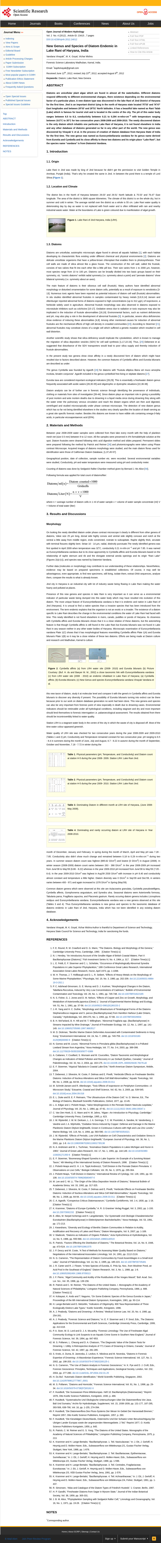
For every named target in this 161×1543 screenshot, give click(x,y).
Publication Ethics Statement (19, 79)
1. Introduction (57, 151)
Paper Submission (14, 62)
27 (147, 374)
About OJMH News (14, 83)
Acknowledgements (13, 140)
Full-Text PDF (136, 36)
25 (141, 342)
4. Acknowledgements (62, 920)
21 (158, 324)
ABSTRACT (54, 85)
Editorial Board (12, 50)
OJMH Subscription (15, 66)
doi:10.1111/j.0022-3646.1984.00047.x (126, 1108)
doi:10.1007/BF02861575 (78, 1246)
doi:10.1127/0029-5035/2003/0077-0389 (73, 1051)
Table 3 (71, 805)
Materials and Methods (15, 129)
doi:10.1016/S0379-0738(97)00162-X (75, 1388)
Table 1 (71, 754)
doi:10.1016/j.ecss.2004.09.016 (68, 1093)
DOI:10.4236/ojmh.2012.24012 (61, 39)
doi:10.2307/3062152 (63, 1212)
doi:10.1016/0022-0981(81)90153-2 (102, 1005)
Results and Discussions (16, 135)
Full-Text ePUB (136, 44)
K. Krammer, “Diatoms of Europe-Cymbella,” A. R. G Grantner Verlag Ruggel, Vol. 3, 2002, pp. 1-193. (103, 1208)
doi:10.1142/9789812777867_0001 (70, 1380)
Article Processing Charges (18, 58)
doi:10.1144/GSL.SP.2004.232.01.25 (90, 1373)
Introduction (9, 124)
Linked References (138, 48)
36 (109, 444)
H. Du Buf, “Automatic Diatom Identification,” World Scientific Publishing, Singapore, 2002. (98, 1377)
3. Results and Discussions (66, 514)
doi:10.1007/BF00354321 (117, 1132)
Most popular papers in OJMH (19, 75)
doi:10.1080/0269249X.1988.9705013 (71, 1273)
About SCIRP (74, 1532)
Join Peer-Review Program (36, 1538)
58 (146, 469)
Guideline (9, 54)
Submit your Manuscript (133, 1538)
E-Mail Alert (11, 1538)
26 (96, 370)
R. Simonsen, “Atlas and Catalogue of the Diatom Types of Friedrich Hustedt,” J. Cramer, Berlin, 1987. (103, 1488)
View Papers (11, 42)
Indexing (9, 38)
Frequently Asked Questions (19, 87)
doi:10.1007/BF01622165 (130, 994)
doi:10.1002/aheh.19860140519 (99, 1239)
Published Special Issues (17, 100)
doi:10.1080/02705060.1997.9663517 (76, 1028)
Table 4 (71, 830)
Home (12, 23)
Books (58, 23)
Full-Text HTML (136, 40)
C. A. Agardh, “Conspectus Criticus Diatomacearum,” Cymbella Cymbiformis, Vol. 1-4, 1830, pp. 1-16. (103, 1200)
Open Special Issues (15, 96)
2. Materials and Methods (64, 425)
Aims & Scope (12, 46)
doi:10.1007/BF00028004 (128, 1017)
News (105, 23)
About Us (128, 23)
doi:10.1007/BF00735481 (133, 1262)
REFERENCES (56, 939)
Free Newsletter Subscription (19, 71)
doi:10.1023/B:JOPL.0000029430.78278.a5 (125, 1063)
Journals (35, 23)
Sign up (109, 1538)
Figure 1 (58, 177)
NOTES (51, 1512)
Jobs (151, 23)
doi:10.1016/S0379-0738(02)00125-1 (90, 1361)
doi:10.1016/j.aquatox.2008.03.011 (97, 1082)
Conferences (82, 23)
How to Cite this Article (140, 52)
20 (129, 324)
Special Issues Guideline (17, 104)
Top (5, 113)
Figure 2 (53, 668)
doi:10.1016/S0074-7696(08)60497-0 (76, 1177)
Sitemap (84, 1532)
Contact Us (94, 1532)
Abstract (133, 32)
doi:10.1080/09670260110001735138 (86, 1143)
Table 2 (71, 779)
